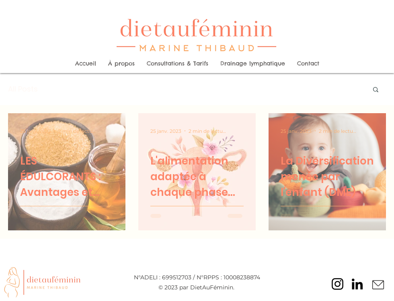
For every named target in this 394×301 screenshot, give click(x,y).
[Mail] (378, 285)
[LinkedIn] (357, 284)
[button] (376, 90)
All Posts (23, 89)
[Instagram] (337, 284)
